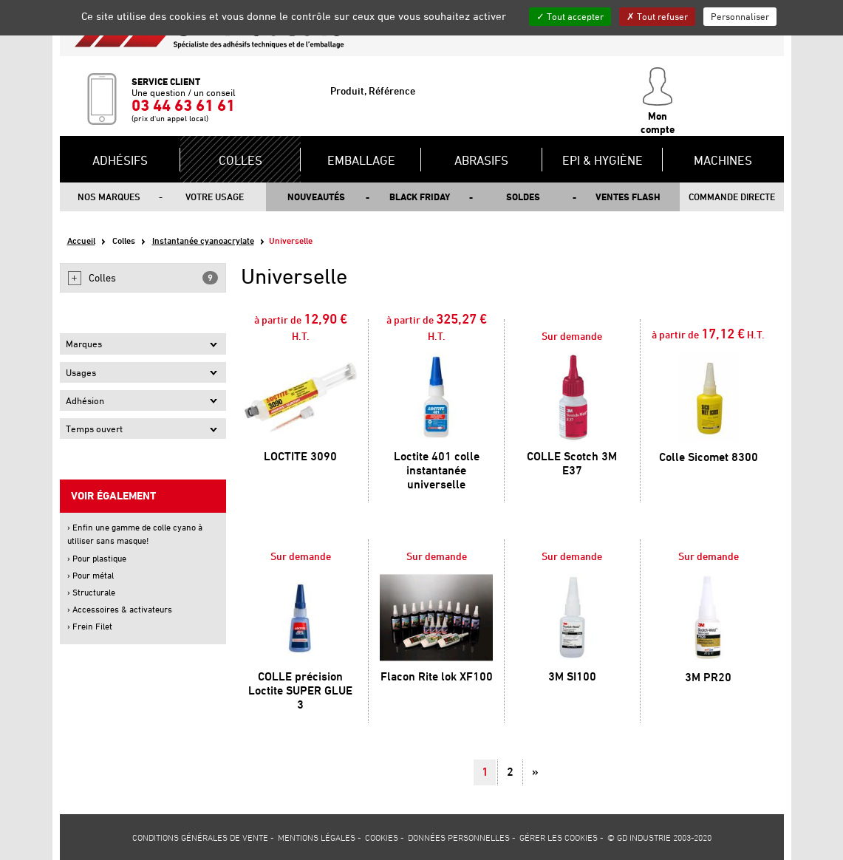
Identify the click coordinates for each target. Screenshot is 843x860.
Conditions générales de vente (200, 837)
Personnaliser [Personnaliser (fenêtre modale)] (740, 16)
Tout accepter (570, 16)
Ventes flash (628, 196)
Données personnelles (459, 837)
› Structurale (91, 592)
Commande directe (732, 196)
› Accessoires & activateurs (119, 609)
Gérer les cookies (558, 837)
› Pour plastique (96, 558)
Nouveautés (316, 196)
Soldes (523, 196)
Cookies (381, 837)
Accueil (81, 240)
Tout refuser (657, 16)
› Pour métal (90, 575)
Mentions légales (316, 837)
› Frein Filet (89, 626)
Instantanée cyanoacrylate (203, 240)
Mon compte (657, 101)
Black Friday (419, 196)
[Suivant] (535, 772)
